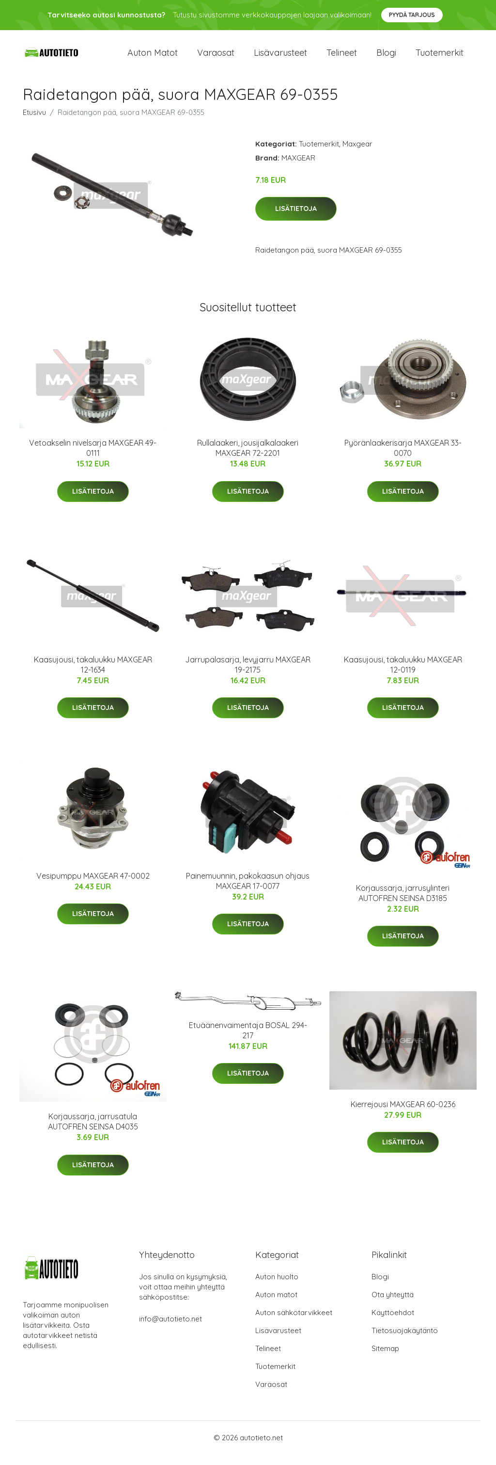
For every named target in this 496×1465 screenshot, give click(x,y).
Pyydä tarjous (412, 14)
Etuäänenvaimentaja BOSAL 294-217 (248, 1041)
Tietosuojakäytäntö (405, 1341)
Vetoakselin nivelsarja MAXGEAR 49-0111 (92, 459)
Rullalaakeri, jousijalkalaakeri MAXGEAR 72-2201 (247, 459)
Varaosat (215, 58)
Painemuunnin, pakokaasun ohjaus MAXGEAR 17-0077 (248, 892)
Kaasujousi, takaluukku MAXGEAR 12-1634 (93, 675)
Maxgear (357, 154)
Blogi (386, 58)
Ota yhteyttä (393, 1305)
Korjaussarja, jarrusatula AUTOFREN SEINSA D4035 (93, 1133)
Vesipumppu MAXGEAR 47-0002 (93, 886)
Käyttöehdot (393, 1323)
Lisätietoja (296, 219)
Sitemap (385, 1359)
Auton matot (152, 58)
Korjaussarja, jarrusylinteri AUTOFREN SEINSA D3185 (403, 904)
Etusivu (34, 123)
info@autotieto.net (170, 1329)
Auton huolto (276, 1287)
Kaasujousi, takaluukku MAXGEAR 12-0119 (403, 675)
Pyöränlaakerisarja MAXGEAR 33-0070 (403, 459)
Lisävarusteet (280, 58)
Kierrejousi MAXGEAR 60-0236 (403, 1115)
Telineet (341, 58)
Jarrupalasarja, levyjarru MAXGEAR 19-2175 (247, 675)
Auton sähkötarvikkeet (293, 1323)
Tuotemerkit (440, 58)
